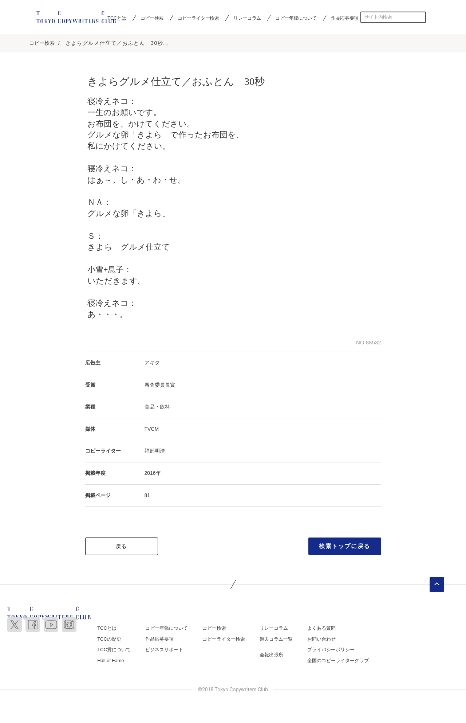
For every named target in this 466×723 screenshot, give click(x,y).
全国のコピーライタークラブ (338, 661)
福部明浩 (155, 451)
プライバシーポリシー (331, 650)
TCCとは (106, 629)
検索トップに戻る (344, 547)
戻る (121, 547)
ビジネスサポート (164, 650)
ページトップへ (437, 585)
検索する (420, 17)
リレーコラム (247, 17)
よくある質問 (321, 629)
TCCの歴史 (109, 639)
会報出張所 (271, 655)
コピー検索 (152, 17)
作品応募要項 (345, 17)
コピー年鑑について (295, 17)
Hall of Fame (110, 661)
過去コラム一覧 (276, 639)
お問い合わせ (321, 639)
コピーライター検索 (198, 17)
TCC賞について (114, 650)
